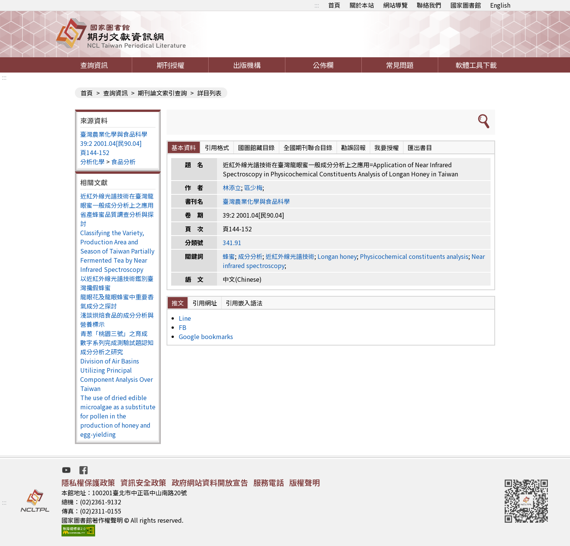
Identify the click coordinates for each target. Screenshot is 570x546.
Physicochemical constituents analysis (414, 256)
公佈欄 (323, 65)
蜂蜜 (229, 256)
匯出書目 (420, 147)
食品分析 (123, 161)
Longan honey (337, 256)
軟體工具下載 (476, 65)
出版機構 (247, 65)
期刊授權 (170, 65)
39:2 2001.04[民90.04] (111, 143)
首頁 (334, 5)
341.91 (232, 242)
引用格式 (217, 147)
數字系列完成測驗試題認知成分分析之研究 (117, 347)
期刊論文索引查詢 (162, 92)
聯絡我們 (429, 5)
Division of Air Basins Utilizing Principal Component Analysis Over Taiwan (116, 374)
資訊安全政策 (143, 482)
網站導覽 (395, 5)
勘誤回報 (353, 147)
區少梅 (253, 187)
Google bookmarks (206, 336)
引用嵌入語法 (244, 302)
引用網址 (205, 302)
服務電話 (268, 482)
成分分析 (250, 256)
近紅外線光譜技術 (290, 256)
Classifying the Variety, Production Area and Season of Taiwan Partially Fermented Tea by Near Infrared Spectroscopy (117, 251)
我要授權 (386, 147)
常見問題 (399, 65)
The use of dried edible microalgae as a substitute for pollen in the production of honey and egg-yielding (117, 416)
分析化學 (92, 161)
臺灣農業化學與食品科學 (113, 134)
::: (316, 5)
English (500, 5)
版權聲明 (304, 482)
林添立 (232, 187)
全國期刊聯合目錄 (307, 147)
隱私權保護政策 (88, 482)
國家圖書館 (465, 5)
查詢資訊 (94, 65)
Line (185, 318)
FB (182, 327)
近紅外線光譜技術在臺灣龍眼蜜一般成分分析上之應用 (117, 200)
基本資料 (184, 147)
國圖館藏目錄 (256, 147)
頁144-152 (94, 152)
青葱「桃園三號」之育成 (113, 333)
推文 (178, 302)
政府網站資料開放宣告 (210, 482)
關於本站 (362, 5)
